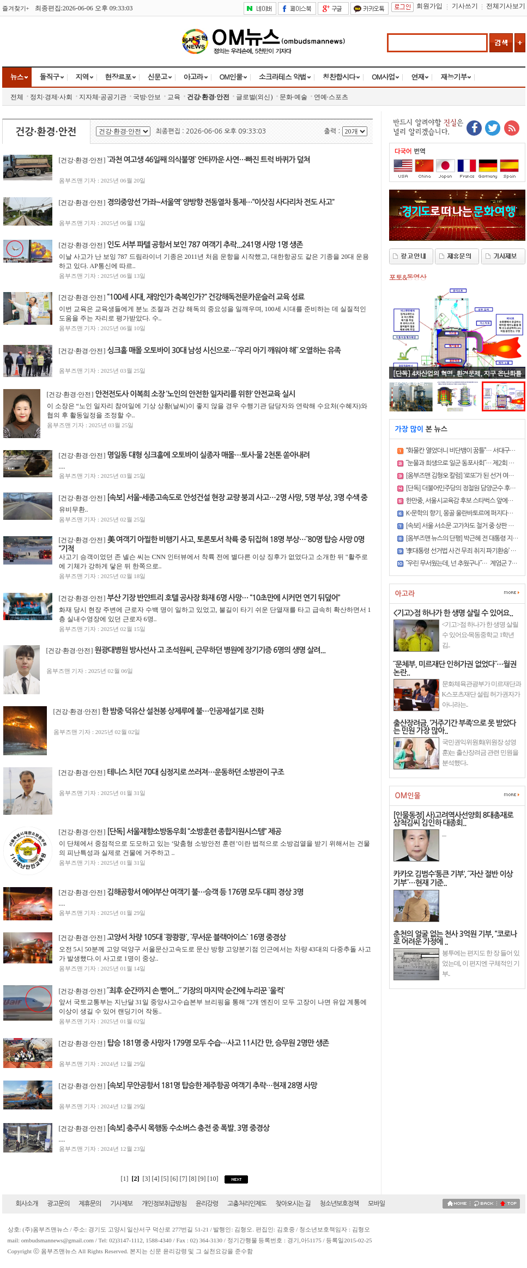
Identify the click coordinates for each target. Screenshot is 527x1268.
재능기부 (453, 76)
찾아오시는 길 (293, 1203)
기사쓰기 (465, 6)
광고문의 (58, 1203)
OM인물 (231, 76)
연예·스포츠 (331, 97)
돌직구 (49, 76)
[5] (166, 1178)
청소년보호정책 (339, 1203)
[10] (214, 1178)
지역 (82, 76)
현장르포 (118, 76)
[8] (193, 1178)
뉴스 (16, 76)
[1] (124, 1178)
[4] (156, 1178)
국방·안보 (147, 97)
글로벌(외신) (254, 97)
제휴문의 (89, 1203)
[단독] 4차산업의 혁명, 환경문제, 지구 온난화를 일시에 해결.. (457, 377)
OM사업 (383, 76)
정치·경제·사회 (51, 97)
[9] (203, 1178)
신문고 (157, 76)
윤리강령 (207, 1203)
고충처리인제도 (246, 1203)
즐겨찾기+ (15, 8)
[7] (184, 1178)
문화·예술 (293, 97)
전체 (16, 97)
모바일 (376, 1203)
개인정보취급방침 (164, 1203)
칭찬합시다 (339, 76)
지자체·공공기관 (102, 97)
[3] (146, 1178)
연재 (417, 76)
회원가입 (429, 6)
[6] (175, 1178)
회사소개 (27, 1203)
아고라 (193, 76)
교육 (173, 97)
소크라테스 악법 (282, 76)
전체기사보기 (505, 6)
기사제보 (121, 1203)
